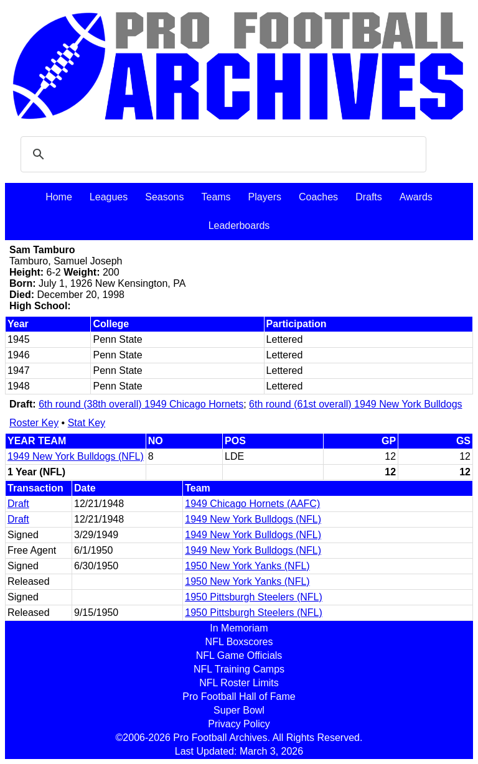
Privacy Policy (239, 724)
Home (58, 197)
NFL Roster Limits (238, 683)
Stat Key (86, 422)
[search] (221, 154)
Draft (18, 503)
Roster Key (34, 422)
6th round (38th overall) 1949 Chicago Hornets (141, 404)
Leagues (109, 197)
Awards (416, 197)
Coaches (318, 197)
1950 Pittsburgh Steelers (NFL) (253, 597)
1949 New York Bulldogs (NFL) (75, 456)
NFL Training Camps (239, 669)
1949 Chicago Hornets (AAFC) (252, 503)
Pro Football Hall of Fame (238, 696)
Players (264, 197)
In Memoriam (239, 628)
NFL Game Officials (239, 655)
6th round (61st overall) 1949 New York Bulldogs (355, 404)
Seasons (164, 197)
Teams (215, 197)
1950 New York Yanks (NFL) (247, 566)
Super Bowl (239, 710)
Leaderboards (239, 225)
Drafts (368, 197)
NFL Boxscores (239, 641)
